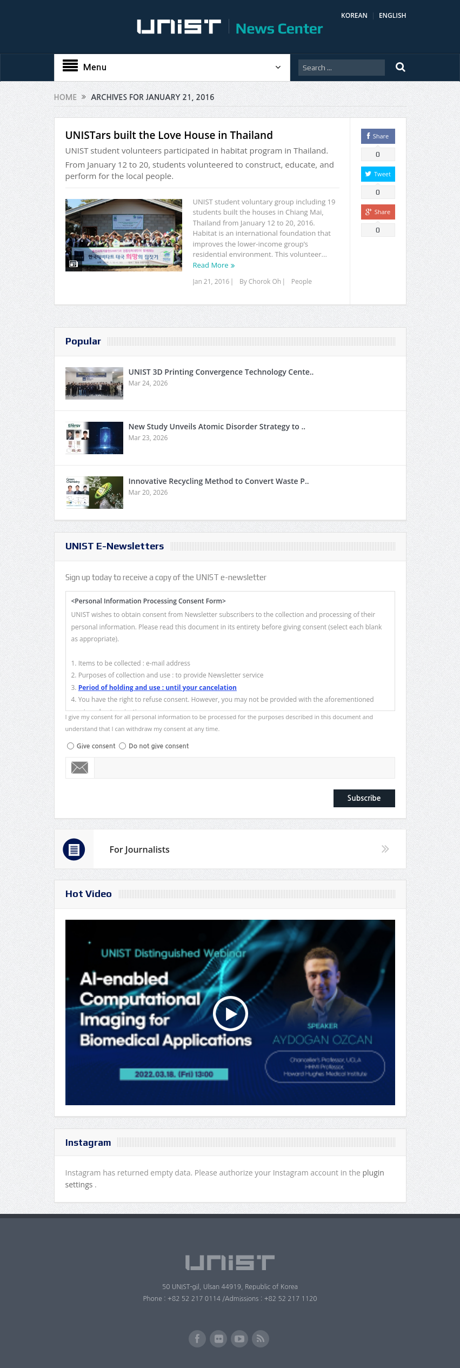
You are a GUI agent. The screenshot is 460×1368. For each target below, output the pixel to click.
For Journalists (140, 849)
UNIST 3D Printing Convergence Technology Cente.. (221, 372)
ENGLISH (392, 15)
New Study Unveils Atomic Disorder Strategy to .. (217, 426)
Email (80, 768)
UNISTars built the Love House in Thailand (169, 135)
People (301, 281)
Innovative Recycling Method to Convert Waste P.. (219, 481)
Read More (211, 265)
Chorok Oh (265, 281)
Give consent (96, 746)
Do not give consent (159, 746)
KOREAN (354, 15)
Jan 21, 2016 (211, 281)
